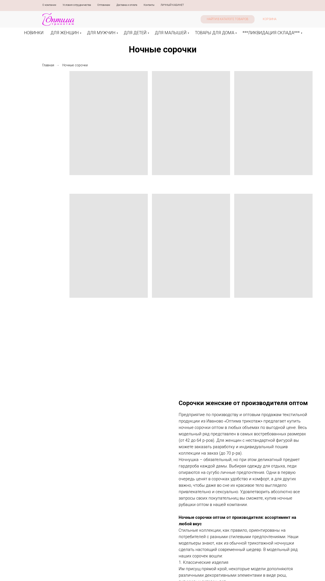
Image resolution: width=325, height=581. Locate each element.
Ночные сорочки (75, 65)
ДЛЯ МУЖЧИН (101, 32)
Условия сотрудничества (77, 5)
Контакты (149, 5)
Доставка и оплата (126, 5)
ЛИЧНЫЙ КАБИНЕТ (172, 5)
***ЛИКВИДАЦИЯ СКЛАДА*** (271, 32)
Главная (48, 65)
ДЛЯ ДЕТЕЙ (135, 32)
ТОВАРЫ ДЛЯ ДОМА (214, 32)
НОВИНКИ (34, 32)
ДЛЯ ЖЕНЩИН (65, 32)
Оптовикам (103, 5)
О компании (49, 5)
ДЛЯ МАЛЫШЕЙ (171, 32)
